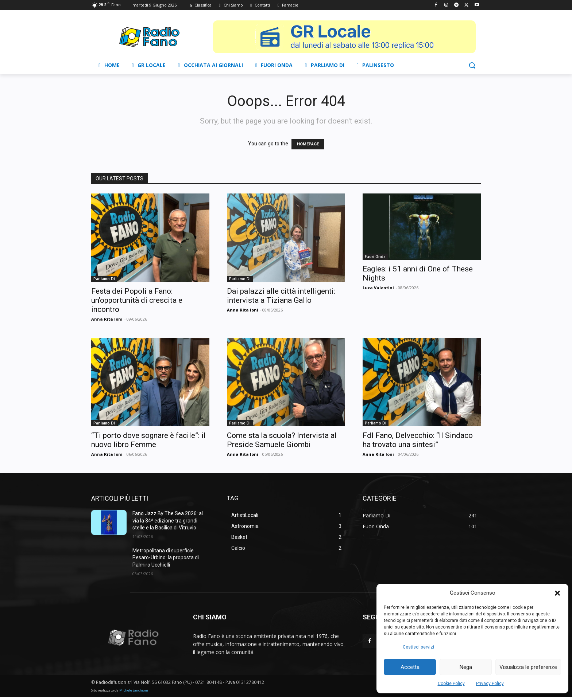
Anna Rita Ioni (107, 319)
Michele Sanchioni (133, 690)
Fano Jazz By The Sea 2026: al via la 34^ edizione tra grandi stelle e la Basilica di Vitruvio (167, 520)
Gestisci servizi (418, 647)
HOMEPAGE (308, 144)
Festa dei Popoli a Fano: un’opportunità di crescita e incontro (136, 300)
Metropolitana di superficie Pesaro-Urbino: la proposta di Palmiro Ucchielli (165, 558)
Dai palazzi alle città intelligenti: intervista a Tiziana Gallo (281, 296)
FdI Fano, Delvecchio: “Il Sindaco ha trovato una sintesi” (418, 440)
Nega (466, 667)
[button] (557, 593)
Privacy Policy (490, 683)
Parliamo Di (104, 278)
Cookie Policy (451, 683)
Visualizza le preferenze (528, 667)
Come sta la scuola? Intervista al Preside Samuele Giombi (282, 440)
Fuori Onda (375, 256)
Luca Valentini (378, 287)
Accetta (410, 667)
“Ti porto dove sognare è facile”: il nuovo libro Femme (148, 440)
